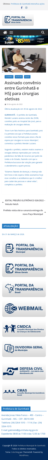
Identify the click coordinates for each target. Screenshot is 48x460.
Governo (9, 77)
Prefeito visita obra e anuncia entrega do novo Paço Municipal (24, 212)
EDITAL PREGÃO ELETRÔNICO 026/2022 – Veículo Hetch (23, 202)
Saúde (27, 77)
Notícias (19, 77)
